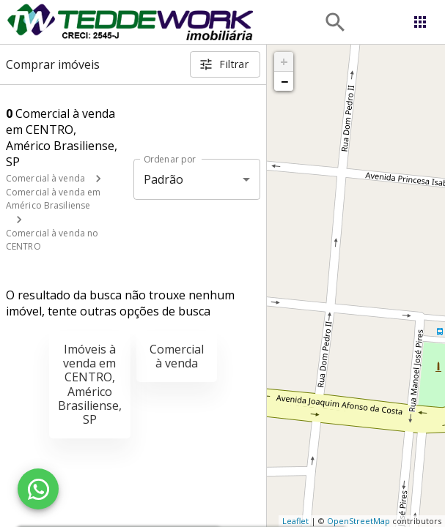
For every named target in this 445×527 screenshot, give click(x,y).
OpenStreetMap (358, 520)
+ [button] (284, 61)
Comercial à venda (45, 178)
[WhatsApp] (38, 488)
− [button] (284, 81)
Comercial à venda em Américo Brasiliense (53, 199)
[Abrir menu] (420, 22)
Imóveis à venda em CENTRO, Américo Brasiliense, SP (90, 384)
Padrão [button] (164, 179)
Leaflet (295, 520)
